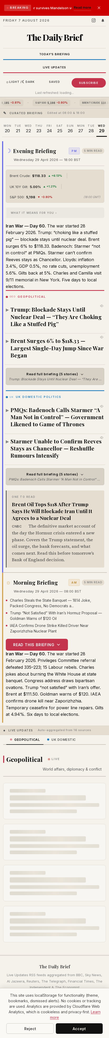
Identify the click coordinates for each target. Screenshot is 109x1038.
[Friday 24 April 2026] (49, 129)
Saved (54, 82)
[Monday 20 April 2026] (7, 129)
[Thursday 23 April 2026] (38, 129)
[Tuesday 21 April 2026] (18, 129)
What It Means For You (32, 212)
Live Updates (54, 67)
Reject (30, 1028)
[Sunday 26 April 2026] (70, 129)
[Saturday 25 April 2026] (59, 129)
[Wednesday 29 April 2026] (101, 129)
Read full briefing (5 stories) (56, 376)
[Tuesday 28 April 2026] (91, 129)
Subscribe (88, 83)
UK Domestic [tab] (61, 740)
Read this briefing (37, 644)
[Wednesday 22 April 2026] (28, 129)
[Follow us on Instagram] (94, 20)
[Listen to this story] (102, 306)
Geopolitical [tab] (25, 740)
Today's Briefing (54, 54)
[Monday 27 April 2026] (81, 129)
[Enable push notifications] (103, 20)
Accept (79, 1028)
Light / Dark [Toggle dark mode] (20, 81)
